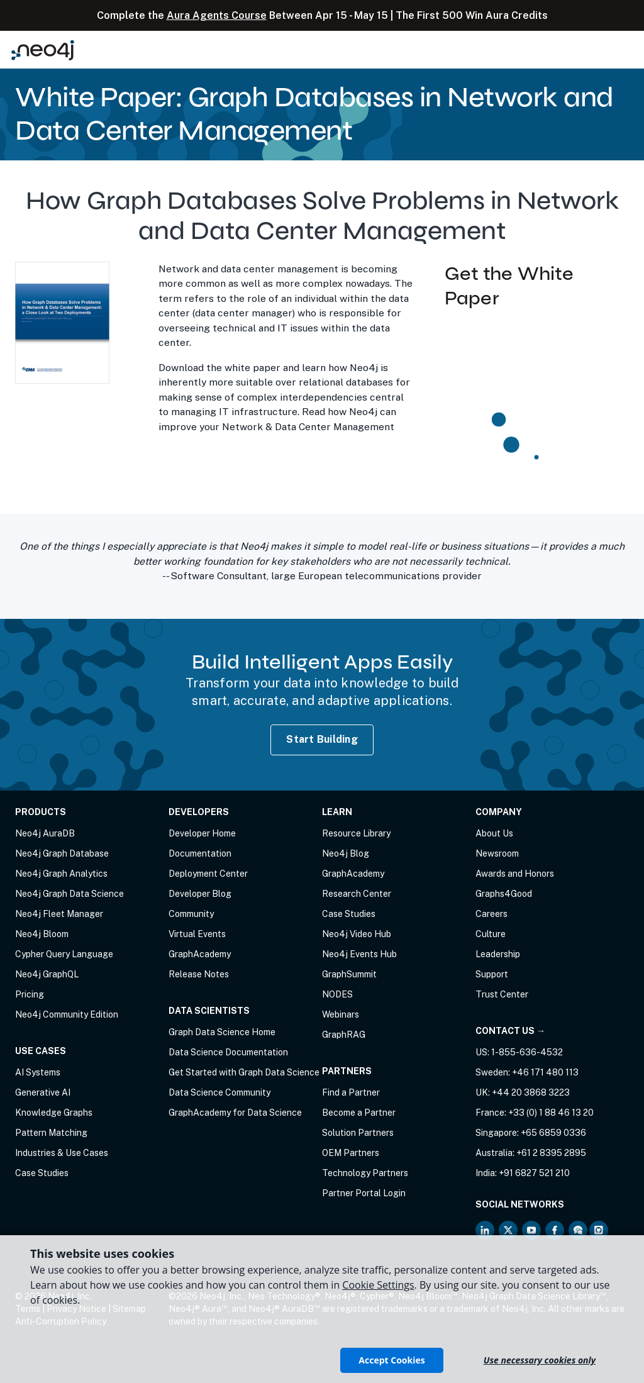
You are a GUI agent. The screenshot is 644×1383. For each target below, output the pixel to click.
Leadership (497, 954)
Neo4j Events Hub (359, 954)
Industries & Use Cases (61, 1153)
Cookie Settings (378, 1285)
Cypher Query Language (64, 954)
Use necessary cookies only (540, 1360)
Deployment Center (208, 874)
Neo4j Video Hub (356, 934)
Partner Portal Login (364, 1193)
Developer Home (202, 833)
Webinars (340, 1014)
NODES (337, 994)
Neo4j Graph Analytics (61, 874)
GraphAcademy (200, 954)
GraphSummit (349, 974)
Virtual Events (197, 934)
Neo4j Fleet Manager (59, 914)
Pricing (29, 994)
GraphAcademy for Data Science (235, 1113)
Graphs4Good (503, 894)
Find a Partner (351, 1092)
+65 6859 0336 (553, 1133)
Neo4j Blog (345, 853)
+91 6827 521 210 (534, 1173)
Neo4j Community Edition (66, 1014)
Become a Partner (359, 1113)
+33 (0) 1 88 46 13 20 (551, 1113)
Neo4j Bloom (42, 934)
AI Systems (37, 1072)
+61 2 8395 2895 (551, 1153)
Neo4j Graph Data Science (69, 894)
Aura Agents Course (217, 15)
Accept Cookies (391, 1360)
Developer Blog (200, 894)
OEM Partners (350, 1153)
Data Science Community (219, 1092)
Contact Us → (510, 1031)
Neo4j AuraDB (45, 833)
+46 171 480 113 (545, 1072)
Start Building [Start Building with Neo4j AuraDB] (322, 739)
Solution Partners (358, 1133)
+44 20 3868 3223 (531, 1092)
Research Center (356, 894)
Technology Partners (365, 1173)
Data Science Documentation (228, 1052)
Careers (491, 914)
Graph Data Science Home (222, 1032)
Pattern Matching (51, 1133)
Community (191, 914)
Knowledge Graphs (53, 1113)
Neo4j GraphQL (47, 974)
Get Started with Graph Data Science (244, 1072)
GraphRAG (343, 1035)
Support (491, 974)
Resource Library (356, 833)
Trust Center (501, 994)
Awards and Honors (514, 874)
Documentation (200, 853)
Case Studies (42, 1173)
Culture (490, 934)
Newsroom (497, 853)
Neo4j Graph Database (62, 853)
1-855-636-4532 (527, 1052)
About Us (494, 833)
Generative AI (42, 1092)
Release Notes (199, 974)
